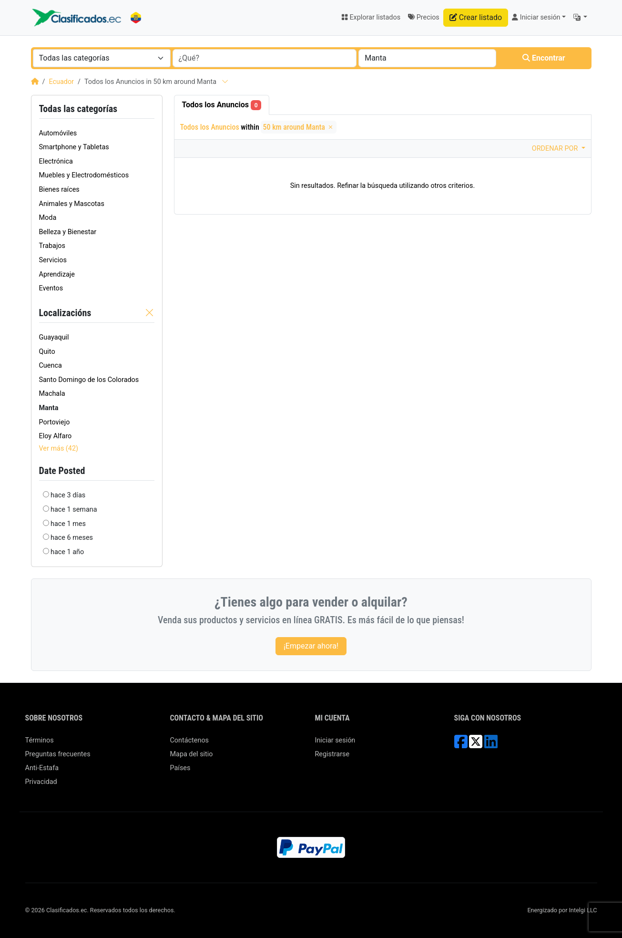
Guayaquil (54, 337)
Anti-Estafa (42, 768)
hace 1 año (67, 552)
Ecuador (61, 82)
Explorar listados (370, 17)
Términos (39, 740)
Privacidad (41, 782)
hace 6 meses (72, 538)
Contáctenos (189, 740)
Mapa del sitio (191, 754)
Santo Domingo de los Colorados (89, 380)
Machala (52, 394)
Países (180, 768)
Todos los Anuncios (222, 105)
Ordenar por (556, 148)
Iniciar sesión (335, 740)
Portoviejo (54, 422)
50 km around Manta (298, 127)
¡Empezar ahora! (311, 645)
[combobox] (102, 58)
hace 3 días (68, 495)
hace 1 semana (74, 509)
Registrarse (332, 754)
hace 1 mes (68, 524)
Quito (47, 352)
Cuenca (50, 365)
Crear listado (475, 17)
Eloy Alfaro (55, 436)
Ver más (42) (59, 448)
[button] (580, 18)
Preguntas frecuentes (58, 754)
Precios (423, 17)
